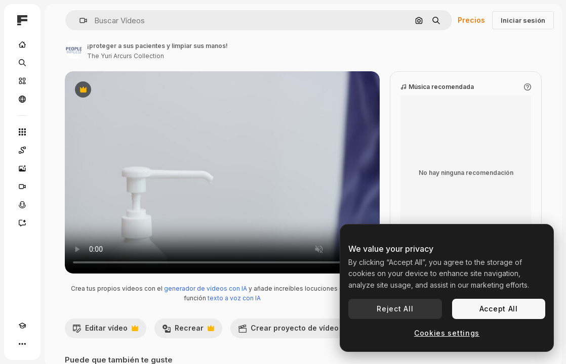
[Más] (22, 344)
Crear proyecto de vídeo (293, 331)
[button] (79, 20)
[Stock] (22, 81)
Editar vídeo (105, 331)
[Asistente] (22, 223)
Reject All (395, 308)
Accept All (498, 308)
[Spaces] (22, 150)
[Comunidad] (22, 99)
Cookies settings (446, 333)
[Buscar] (22, 63)
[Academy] (22, 325)
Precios (471, 20)
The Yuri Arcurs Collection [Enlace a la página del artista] (125, 56)
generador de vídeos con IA (205, 288)
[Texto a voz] (22, 205)
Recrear (188, 331)
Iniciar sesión (523, 20)
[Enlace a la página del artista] (74, 49)
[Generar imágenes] (22, 168)
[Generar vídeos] (22, 186)
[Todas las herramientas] (22, 132)
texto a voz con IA (234, 298)
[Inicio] (22, 44)
